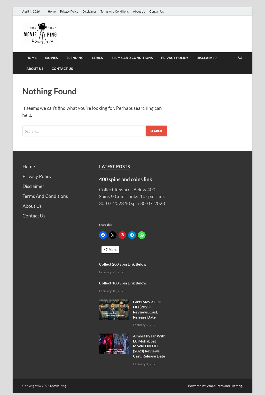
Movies (51, 58)
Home (52, 11)
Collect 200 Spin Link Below (123, 264)
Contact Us (156, 11)
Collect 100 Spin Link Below (123, 283)
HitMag (236, 386)
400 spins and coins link (125, 179)
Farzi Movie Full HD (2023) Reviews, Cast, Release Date (147, 309)
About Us (139, 11)
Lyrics (97, 58)
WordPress (215, 386)
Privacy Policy (69, 11)
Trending (75, 58)
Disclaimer (89, 11)
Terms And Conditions (115, 11)
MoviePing (58, 386)
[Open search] (240, 57)
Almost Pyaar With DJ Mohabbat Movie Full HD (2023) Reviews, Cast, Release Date (149, 346)
